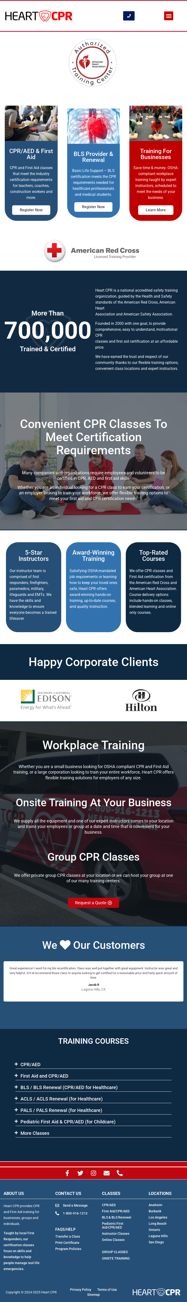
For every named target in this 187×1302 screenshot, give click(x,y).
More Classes (34, 1133)
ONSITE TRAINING (116, 1258)
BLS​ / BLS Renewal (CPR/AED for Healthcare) (69, 1087)
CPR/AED (30, 1064)
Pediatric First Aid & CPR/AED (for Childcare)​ (68, 1122)
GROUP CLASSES (115, 1252)
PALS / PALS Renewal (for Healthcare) (61, 1110)
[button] (168, 16)
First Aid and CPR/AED (44, 1076)
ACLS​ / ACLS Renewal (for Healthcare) (61, 1099)
